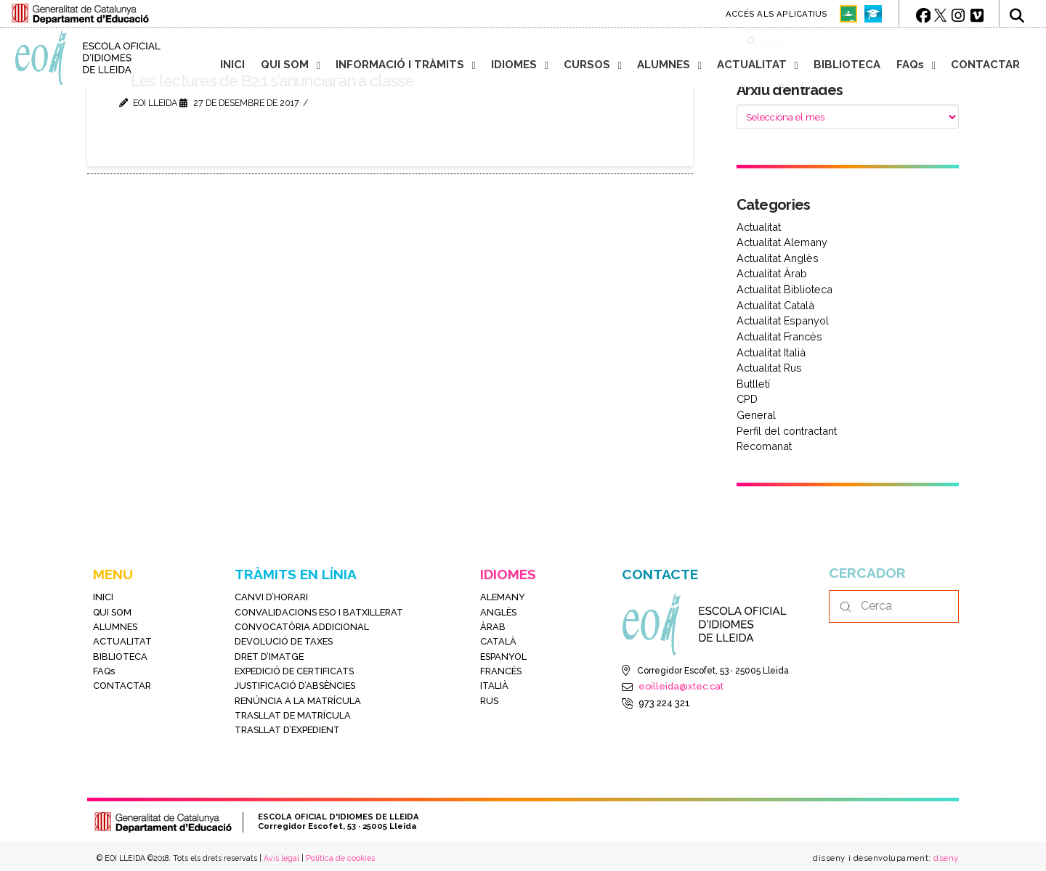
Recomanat (764, 446)
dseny (945, 858)
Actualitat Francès (779, 336)
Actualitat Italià (771, 352)
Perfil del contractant (787, 431)
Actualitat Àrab (772, 273)
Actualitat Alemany (782, 242)
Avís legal (281, 858)
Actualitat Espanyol (783, 320)
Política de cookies (340, 858)
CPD (747, 399)
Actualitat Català (775, 305)
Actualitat (759, 227)
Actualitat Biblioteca (784, 289)
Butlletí (753, 383)
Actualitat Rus (769, 367)
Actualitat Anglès (778, 258)
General (756, 415)
